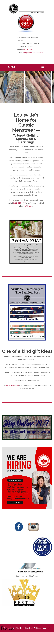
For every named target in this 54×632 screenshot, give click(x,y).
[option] (27, 87)
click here (28, 206)
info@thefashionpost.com (33, 52)
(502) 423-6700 (29, 49)
